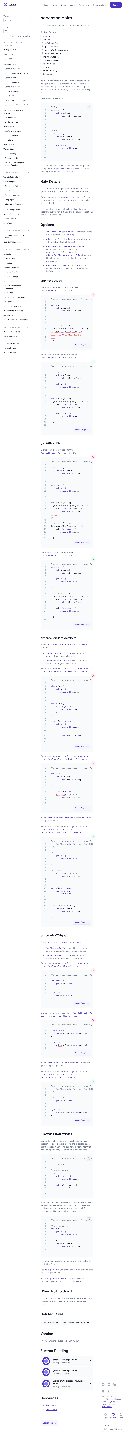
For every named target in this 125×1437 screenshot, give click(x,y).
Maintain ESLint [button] (16, 327)
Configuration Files (12, 69)
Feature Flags (8, 126)
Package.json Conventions (14, 297)
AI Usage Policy (9, 259)
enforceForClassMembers (56, 50)
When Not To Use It (52, 60)
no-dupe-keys (51, 1269)
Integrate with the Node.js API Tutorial (15, 236)
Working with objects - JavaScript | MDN (69, 1382)
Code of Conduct (10, 254)
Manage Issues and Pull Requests (12, 337)
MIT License (107, 1407)
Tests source (51, 1409)
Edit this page (49, 1423)
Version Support (9, 149)
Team (46, 5)
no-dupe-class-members (56, 1278)
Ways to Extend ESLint (12, 177)
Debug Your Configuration (15, 100)
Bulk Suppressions (10, 135)
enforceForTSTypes (53, 53)
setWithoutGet (51, 43)
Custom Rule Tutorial (13, 186)
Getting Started (9, 50)
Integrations (8, 140)
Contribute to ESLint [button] (16, 250)
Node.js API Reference (12, 242)
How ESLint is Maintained (13, 332)
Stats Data (7, 223)
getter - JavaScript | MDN (65, 1370)
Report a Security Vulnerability (15, 320)
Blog (55, 5)
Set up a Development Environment (12, 287)
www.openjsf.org (108, 1402)
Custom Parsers (9, 219)
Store (72, 5)
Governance (8, 315)
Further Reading (50, 70)
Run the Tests (8, 293)
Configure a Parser (12, 87)
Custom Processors (12, 195)
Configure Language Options (16, 73)
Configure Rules (11, 78)
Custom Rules (10, 191)
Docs (63, 5)
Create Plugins (9, 181)
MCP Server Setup (10, 122)
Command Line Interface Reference (13, 111)
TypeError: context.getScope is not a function (16, 163)
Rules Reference (9, 117)
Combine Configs (12, 91)
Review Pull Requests (11, 343)
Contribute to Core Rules (13, 311)
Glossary (8, 59)
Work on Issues (9, 302)
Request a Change (10, 277)
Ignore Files (9, 96)
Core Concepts (9, 54)
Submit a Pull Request (12, 306)
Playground (84, 5)
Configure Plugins (12, 82)
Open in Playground (82, 345)
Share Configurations (11, 210)
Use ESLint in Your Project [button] (16, 44)
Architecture (8, 281)
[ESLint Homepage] (9, 5)
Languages (9, 200)
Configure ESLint (10, 64)
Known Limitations (51, 57)
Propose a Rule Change (12, 272)
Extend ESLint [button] (16, 172)
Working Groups (9, 352)
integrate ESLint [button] (16, 231)
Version (46, 67)
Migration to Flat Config (14, 204)
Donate (116, 5)
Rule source (51, 1405)
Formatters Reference (12, 131)
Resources (47, 74)
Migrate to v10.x (9, 144)
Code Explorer (99, 5)
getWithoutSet (51, 46)
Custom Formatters (11, 214)
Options (46, 40)
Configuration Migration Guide (17, 105)
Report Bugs (8, 263)
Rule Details (48, 36)
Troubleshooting (9, 153)
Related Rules (49, 63)
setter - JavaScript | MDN (65, 1359)
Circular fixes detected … (15, 158)
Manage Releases (10, 348)
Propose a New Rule (11, 268)
